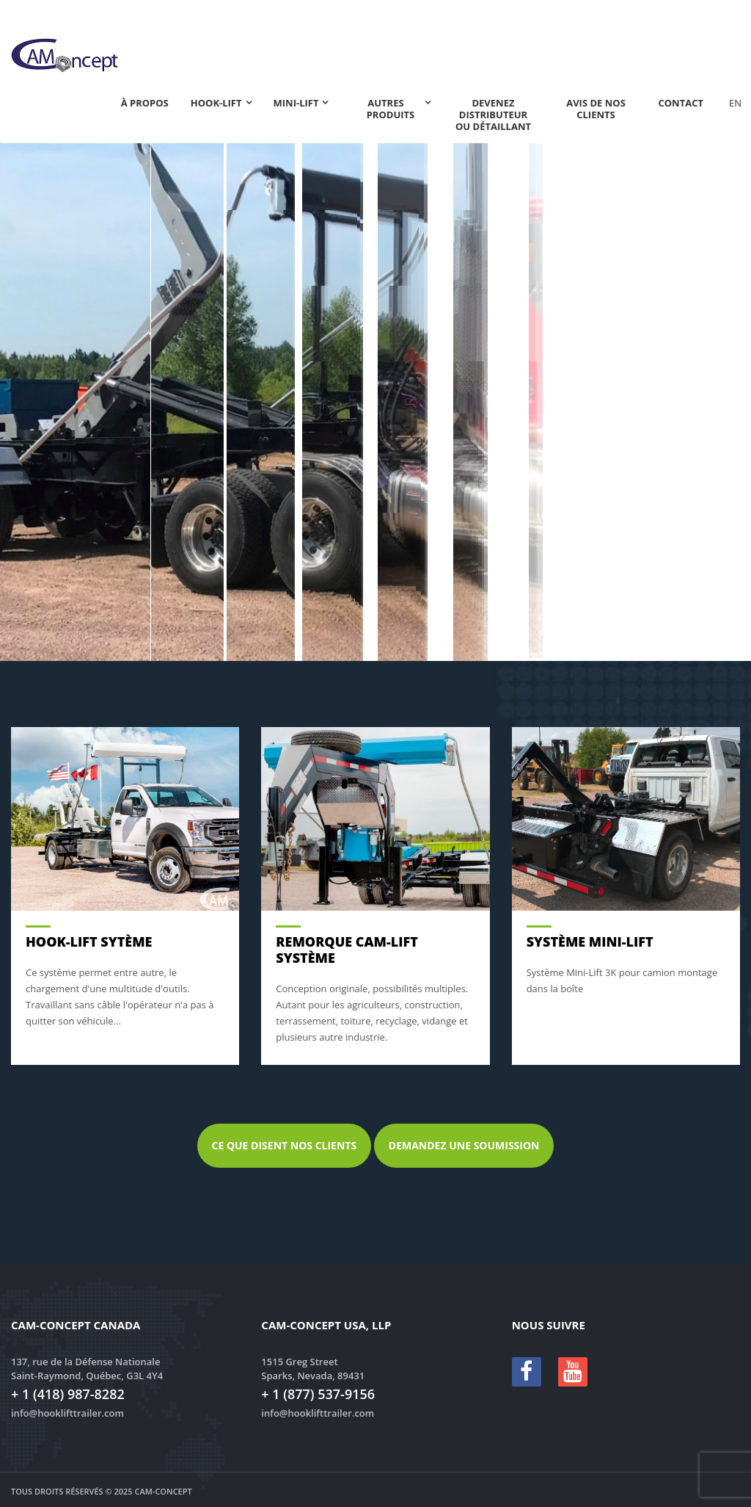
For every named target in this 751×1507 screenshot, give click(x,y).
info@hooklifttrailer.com (67, 1413)
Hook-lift (216, 103)
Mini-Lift (296, 103)
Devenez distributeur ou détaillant (493, 114)
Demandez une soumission (464, 1145)
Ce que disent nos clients (284, 1145)
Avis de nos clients (596, 108)
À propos (145, 103)
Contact (680, 103)
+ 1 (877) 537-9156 (318, 1394)
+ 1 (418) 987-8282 (68, 1394)
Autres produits (391, 108)
